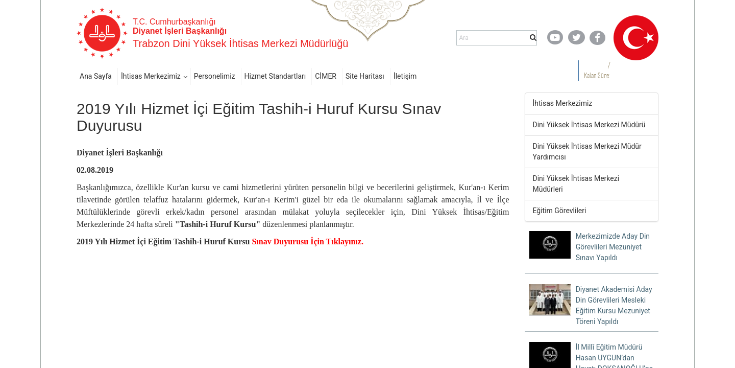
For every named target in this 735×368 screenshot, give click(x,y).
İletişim (405, 76)
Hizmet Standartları (275, 76)
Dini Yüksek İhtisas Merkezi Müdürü (589, 125)
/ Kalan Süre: (597, 70)
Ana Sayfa (96, 76)
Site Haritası (365, 76)
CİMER (325, 76)
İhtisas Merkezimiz (151, 76)
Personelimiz (214, 76)
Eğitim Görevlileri (559, 210)
